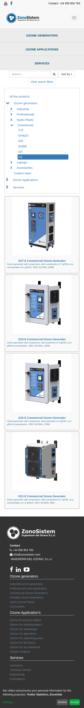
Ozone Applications (42, 49)
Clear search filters (42, 81)
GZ (20, 157)
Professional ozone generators (28, 588)
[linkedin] (20, 570)
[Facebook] (13, 570)
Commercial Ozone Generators (29, 593)
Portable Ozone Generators (26, 597)
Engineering (17, 674)
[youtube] (27, 570)
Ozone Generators (42, 35)
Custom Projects (20, 651)
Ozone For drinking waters (26, 624)
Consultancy (17, 679)
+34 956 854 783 (23, 550)
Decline (62, 702)
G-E (20, 130)
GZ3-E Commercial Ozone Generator (42, 339)
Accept (75, 702)
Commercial (25, 125)
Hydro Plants (25, 119)
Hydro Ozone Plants (22, 602)
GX (20, 151)
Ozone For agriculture (23, 633)
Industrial (23, 109)
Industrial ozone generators (26, 584)
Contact (15, 545)
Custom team (22, 173)
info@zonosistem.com (26, 554)
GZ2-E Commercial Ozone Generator (42, 417)
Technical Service (20, 670)
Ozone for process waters (25, 620)
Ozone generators (26, 103)
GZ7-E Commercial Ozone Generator (42, 260)
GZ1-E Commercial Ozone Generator (42, 496)
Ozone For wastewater (23, 629)
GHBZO (23, 135)
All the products (19, 96)
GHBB (22, 146)
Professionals (25, 114)
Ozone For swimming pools (26, 638)
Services (42, 63)
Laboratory (16, 665)
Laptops (22, 162)
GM (20, 140)
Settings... (9, 702)
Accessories (25, 167)
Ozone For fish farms (22, 642)
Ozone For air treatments (25, 647)
